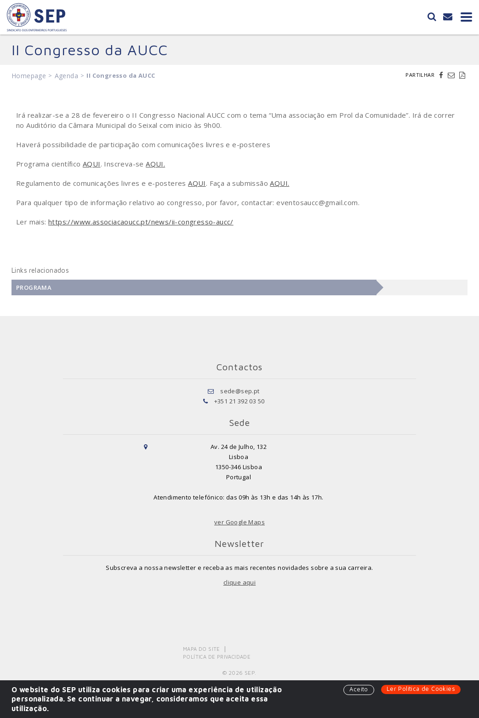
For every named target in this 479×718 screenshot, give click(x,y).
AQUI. (155, 163)
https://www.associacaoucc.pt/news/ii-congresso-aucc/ (141, 221)
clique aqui (239, 582)
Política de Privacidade (217, 657)
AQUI (92, 163)
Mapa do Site (201, 649)
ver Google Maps (239, 522)
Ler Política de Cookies (421, 688)
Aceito (358, 689)
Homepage (28, 75)
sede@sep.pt (239, 391)
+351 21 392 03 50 (239, 401)
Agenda (66, 75)
